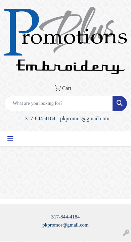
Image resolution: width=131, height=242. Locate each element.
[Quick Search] (58, 103)
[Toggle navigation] (10, 139)
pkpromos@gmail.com (85, 118)
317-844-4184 (40, 118)
